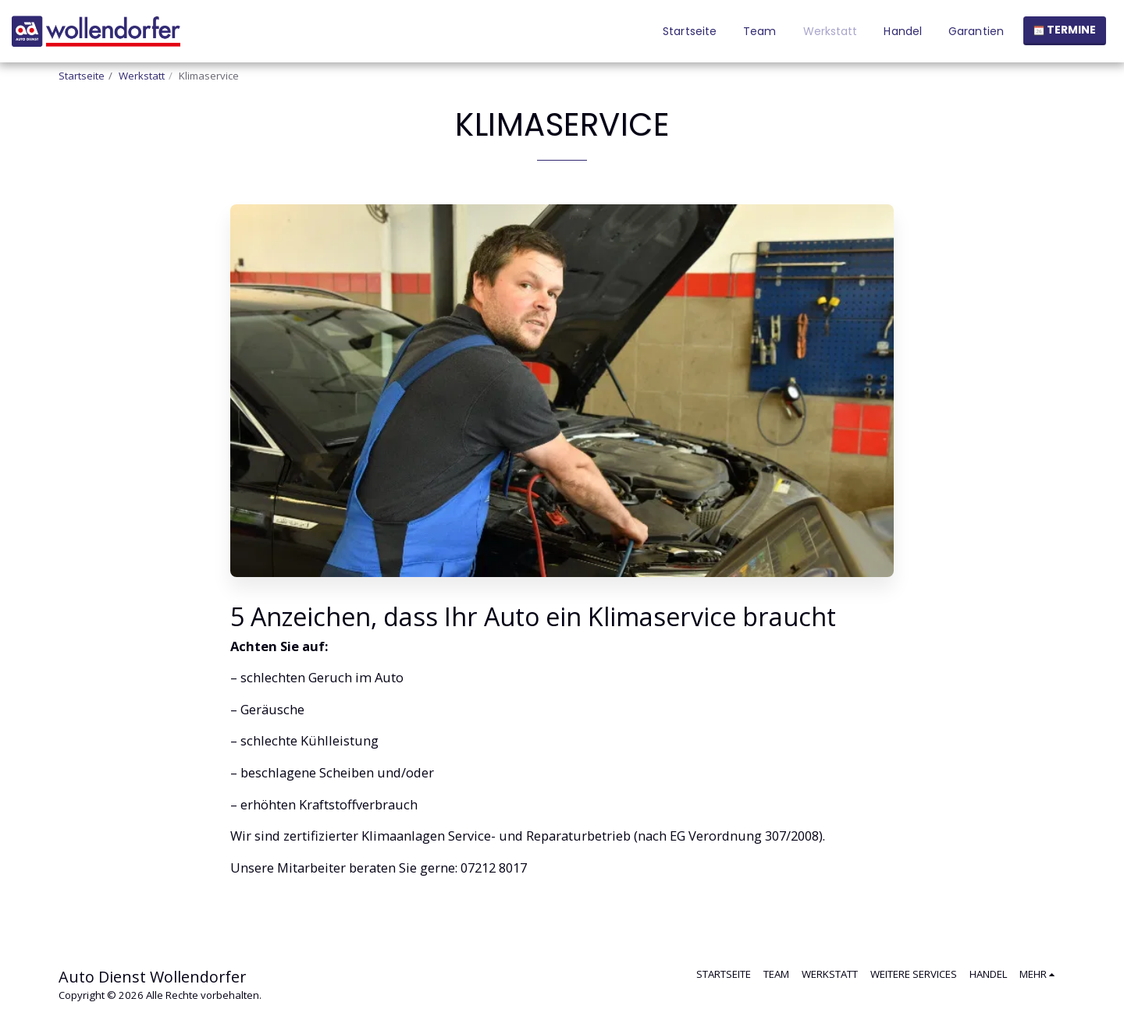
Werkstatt (142, 76)
